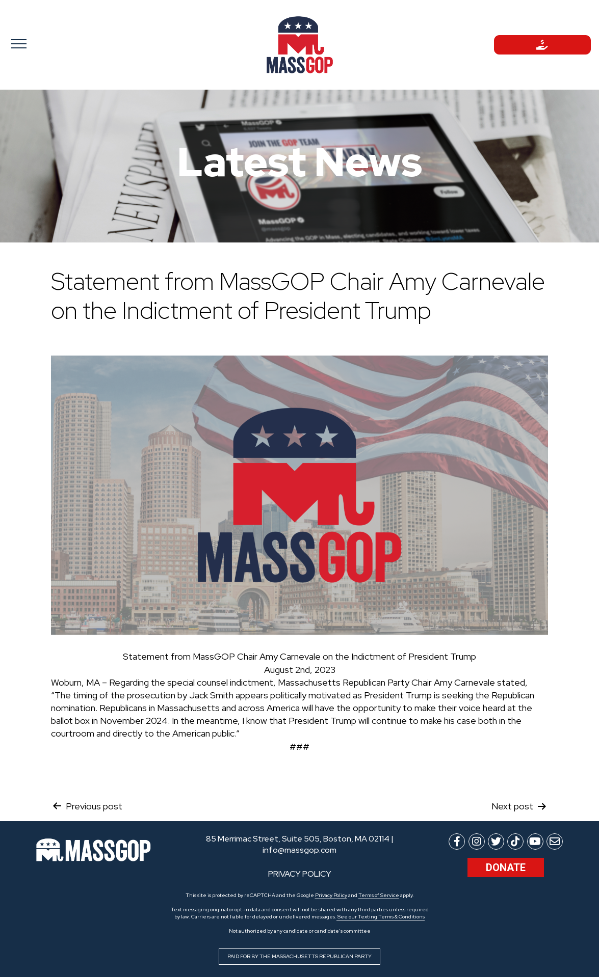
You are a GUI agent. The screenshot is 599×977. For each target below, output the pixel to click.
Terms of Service (378, 895)
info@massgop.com (299, 850)
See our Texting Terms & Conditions (380, 916)
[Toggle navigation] (57, 43)
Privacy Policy (331, 895)
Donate (506, 867)
